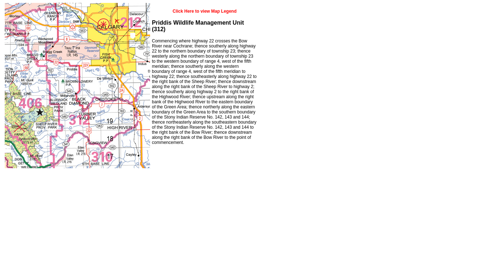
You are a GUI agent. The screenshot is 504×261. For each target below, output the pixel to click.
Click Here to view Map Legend (205, 11)
